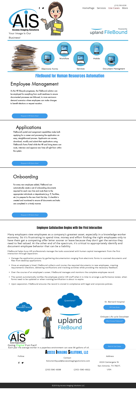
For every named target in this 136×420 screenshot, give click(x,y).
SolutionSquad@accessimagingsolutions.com (68, 361)
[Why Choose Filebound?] (114, 321)
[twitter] (22, 363)
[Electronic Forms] (50, 68)
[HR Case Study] (114, 307)
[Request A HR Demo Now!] (30, 115)
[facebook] (39, 8)
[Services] (81, 68)
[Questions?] (13, 4)
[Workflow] (64, 58)
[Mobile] (96, 58)
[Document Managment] (114, 68)
